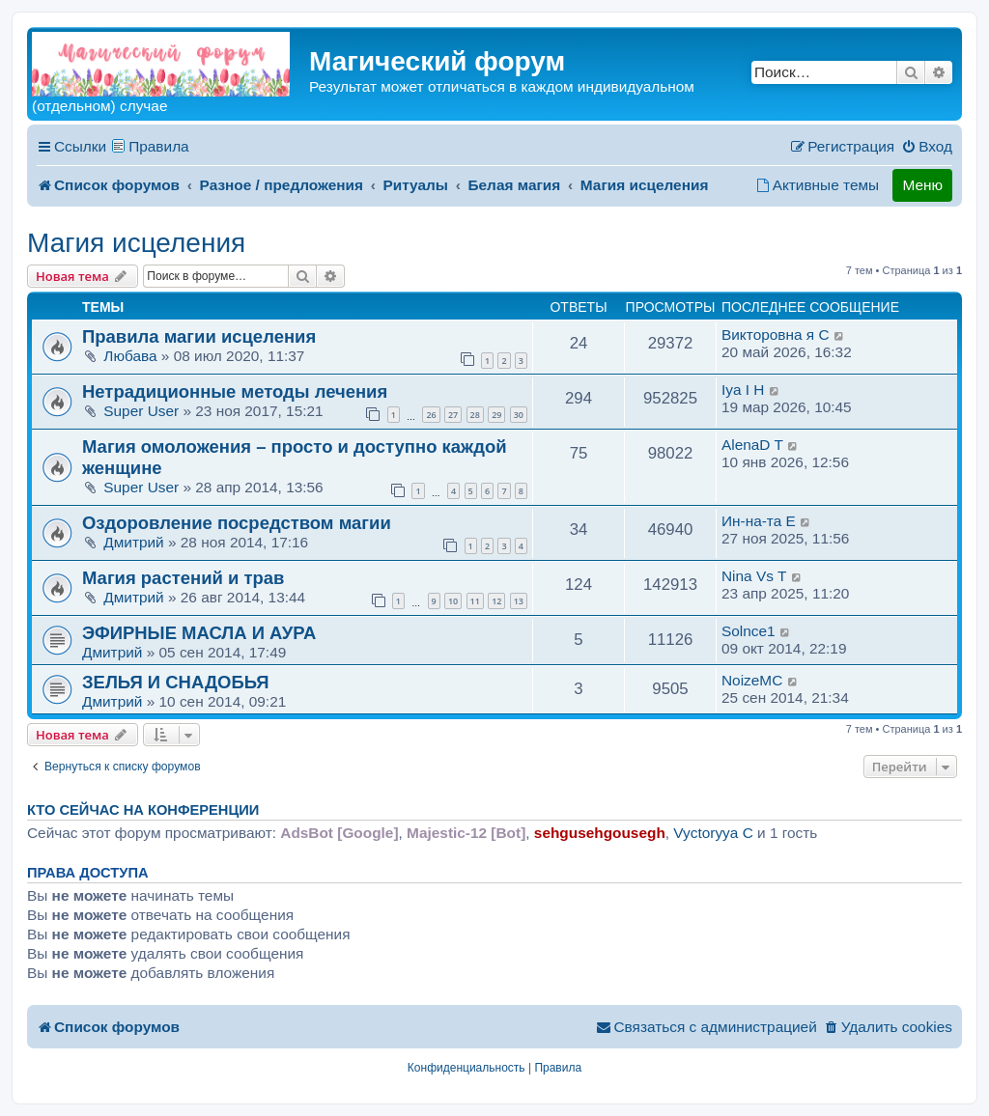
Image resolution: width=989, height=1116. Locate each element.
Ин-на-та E (758, 521)
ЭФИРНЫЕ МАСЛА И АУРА (199, 633)
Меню (922, 185)
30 (518, 414)
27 (453, 414)
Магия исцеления (136, 243)
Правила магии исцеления (199, 336)
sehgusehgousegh (599, 832)
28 (475, 414)
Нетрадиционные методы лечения (234, 391)
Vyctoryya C (712, 832)
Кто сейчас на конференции (143, 810)
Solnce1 (748, 631)
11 (475, 601)
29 (496, 414)
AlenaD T (752, 444)
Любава (129, 356)
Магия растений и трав (183, 578)
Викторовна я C (775, 334)
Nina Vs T (753, 576)
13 (518, 601)
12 (496, 601)
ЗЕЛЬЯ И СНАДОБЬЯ (175, 682)
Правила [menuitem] (158, 146)
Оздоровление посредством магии (236, 523)
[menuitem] (926, 146)
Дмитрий (133, 542)
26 (431, 414)
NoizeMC (751, 680)
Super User (141, 411)
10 (453, 601)
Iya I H (742, 389)
